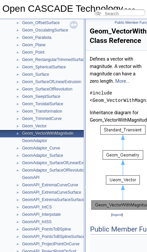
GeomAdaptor (34, 140)
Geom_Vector (34, 126)
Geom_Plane (34, 45)
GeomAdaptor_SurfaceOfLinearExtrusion (58, 163)
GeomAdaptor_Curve (41, 148)
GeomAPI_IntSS (37, 221)
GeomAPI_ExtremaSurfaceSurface (53, 199)
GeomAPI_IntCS (37, 207)
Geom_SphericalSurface (44, 67)
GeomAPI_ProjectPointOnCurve (50, 244)
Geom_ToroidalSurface (42, 104)
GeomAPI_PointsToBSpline (46, 229)
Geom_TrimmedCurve (42, 118)
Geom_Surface (35, 74)
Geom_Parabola (36, 37)
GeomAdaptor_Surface (42, 155)
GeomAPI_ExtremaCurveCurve (50, 185)
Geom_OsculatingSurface (45, 30)
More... (122, 81)
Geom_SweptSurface (41, 96)
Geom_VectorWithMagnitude (47, 133)
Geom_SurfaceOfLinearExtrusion (51, 81)
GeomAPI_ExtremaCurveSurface (51, 192)
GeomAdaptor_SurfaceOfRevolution (54, 170)
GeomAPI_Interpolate (41, 214)
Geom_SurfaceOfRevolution (47, 89)
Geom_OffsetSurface (41, 22)
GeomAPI (31, 177)
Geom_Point (33, 52)
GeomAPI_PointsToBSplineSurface (53, 236)
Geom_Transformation (42, 111)
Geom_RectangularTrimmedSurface (54, 59)
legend (117, 214)
